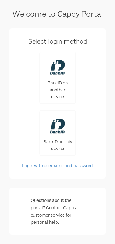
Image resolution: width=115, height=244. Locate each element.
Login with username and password (57, 166)
